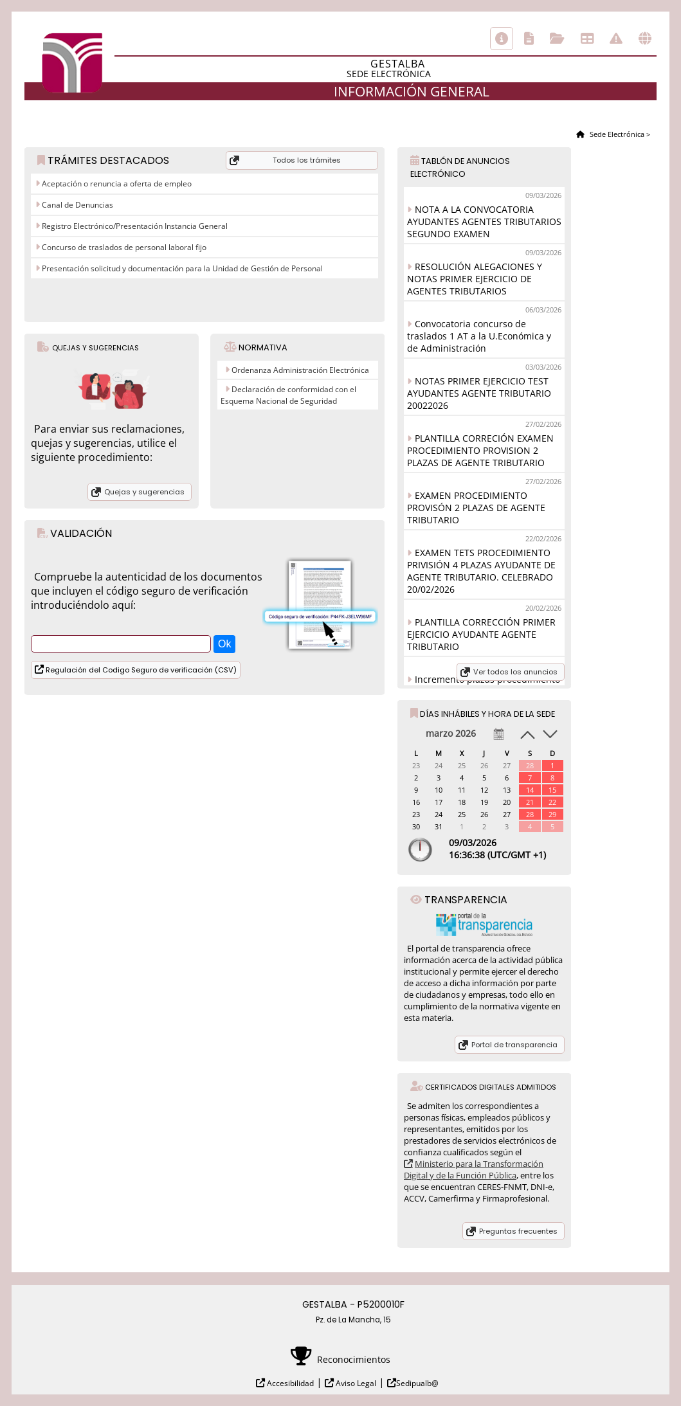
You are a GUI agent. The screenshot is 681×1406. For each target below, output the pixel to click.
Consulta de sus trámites (557, 38)
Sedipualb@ (417, 1383)
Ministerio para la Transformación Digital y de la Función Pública (473, 1169)
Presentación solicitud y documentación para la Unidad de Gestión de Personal (181, 268)
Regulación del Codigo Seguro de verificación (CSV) (140, 670)
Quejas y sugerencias (144, 492)
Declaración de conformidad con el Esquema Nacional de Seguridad (288, 395)
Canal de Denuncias (76, 204)
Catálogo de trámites (529, 38)
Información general (501, 38)
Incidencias (616, 38)
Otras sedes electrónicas (645, 38)
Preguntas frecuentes (518, 1231)
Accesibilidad (289, 1383)
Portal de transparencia (514, 1045)
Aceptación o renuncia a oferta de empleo (116, 183)
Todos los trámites (307, 160)
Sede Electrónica (616, 134)
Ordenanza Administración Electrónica (300, 370)
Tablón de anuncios (587, 38)
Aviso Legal (355, 1383)
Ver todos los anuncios (515, 672)
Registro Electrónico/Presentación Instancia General (134, 226)
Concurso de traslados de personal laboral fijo (123, 247)
